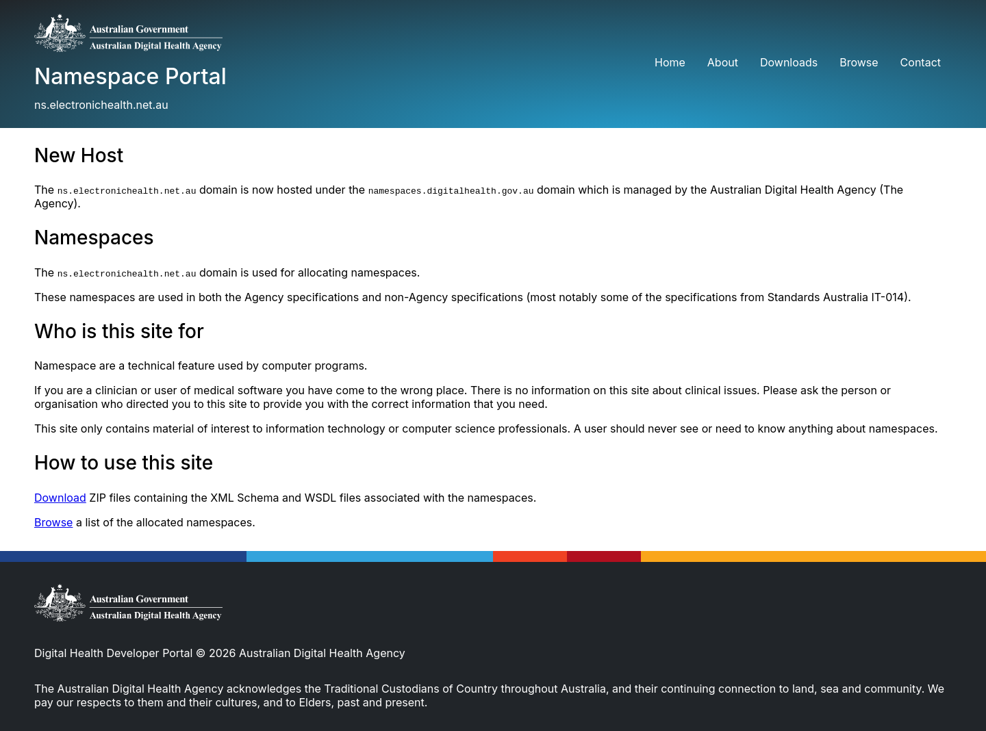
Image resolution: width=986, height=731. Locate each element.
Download (60, 497)
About (722, 62)
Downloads (789, 62)
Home (670, 62)
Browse (858, 62)
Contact (920, 62)
